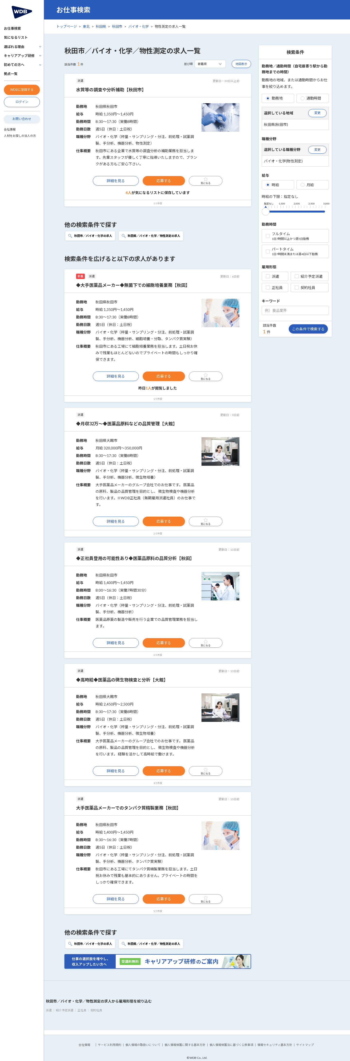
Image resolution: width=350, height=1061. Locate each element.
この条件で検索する (308, 329)
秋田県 (101, 26)
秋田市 (117, 26)
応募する (164, 180)
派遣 (272, 276)
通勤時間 (311, 98)
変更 (317, 113)
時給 (272, 185)
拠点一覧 (11, 74)
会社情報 (10, 129)
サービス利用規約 (109, 1045)
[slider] (266, 210)
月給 (307, 185)
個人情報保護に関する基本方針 (185, 1045)
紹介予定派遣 (309, 276)
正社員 (274, 287)
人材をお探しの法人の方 (20, 136)
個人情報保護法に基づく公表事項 (231, 1045)
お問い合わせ (21, 119)
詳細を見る (116, 180)
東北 (86, 26)
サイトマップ (305, 1045)
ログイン (22, 102)
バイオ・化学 (138, 26)
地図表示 (241, 64)
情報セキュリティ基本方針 (274, 1045)
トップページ (66, 26)
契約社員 (305, 287)
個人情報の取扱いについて (142, 1045)
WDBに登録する (22, 90)
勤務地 (274, 98)
